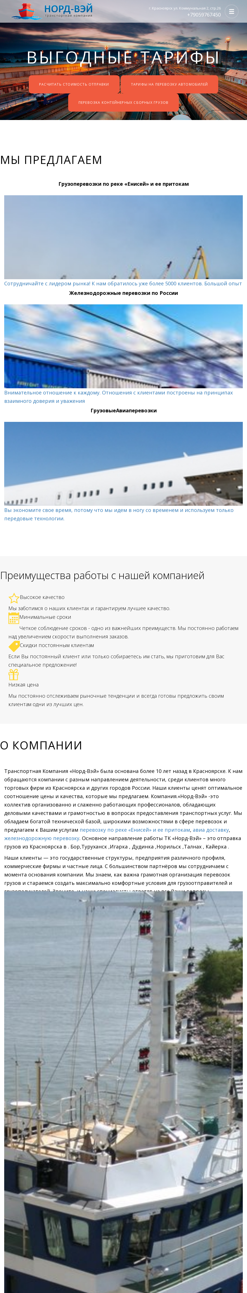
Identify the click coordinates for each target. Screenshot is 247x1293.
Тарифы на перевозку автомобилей (169, 84)
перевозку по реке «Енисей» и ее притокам (134, 829)
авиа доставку (211, 829)
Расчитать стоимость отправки (74, 84)
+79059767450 (204, 14)
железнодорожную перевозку (41, 838)
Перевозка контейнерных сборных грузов (123, 102)
